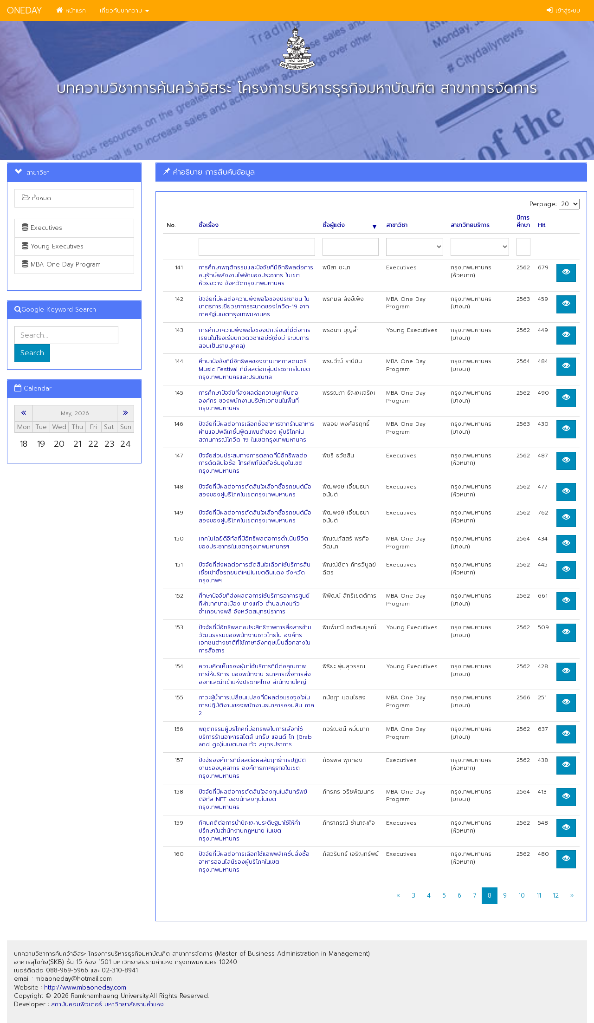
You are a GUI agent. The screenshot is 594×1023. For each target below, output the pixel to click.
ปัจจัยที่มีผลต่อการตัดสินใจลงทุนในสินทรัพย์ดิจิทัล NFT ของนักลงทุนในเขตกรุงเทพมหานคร (253, 800)
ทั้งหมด (36, 198)
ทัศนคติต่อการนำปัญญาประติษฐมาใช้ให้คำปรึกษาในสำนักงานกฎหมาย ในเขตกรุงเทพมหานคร (249, 831)
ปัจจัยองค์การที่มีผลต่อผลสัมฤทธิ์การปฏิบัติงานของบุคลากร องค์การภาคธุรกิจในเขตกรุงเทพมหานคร (252, 768)
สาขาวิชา (396, 225)
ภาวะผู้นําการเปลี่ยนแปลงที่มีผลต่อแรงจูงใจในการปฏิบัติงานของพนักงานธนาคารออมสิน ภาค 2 (256, 705)
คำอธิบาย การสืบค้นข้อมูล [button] (209, 172)
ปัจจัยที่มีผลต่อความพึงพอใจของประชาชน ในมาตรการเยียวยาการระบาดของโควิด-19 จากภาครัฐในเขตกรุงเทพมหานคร (254, 307)
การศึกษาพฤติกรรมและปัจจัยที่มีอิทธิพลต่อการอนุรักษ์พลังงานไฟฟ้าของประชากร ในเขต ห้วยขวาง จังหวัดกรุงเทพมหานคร (256, 275)
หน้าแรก (71, 10)
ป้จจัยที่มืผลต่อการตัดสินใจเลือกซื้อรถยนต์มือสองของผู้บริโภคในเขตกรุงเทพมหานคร (255, 490)
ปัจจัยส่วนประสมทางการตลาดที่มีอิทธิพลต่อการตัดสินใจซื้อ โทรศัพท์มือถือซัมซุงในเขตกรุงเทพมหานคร (253, 463)
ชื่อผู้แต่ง (350, 225)
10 (521, 895)
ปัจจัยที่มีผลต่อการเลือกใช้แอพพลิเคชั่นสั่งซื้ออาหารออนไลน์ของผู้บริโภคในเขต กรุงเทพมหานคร (254, 862)
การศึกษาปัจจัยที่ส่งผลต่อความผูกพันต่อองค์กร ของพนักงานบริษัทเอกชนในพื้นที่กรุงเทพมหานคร (249, 401)
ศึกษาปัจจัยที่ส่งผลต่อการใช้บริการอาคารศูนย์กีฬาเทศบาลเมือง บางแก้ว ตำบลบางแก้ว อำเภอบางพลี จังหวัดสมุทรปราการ (254, 604)
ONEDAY (24, 10)
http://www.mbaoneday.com (85, 987)
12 (556, 895)
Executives (42, 227)
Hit (541, 225)
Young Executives (53, 246)
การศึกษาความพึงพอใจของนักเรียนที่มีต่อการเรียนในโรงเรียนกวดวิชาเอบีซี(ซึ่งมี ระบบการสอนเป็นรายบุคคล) (254, 338)
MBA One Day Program (61, 264)
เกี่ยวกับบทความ (124, 10)
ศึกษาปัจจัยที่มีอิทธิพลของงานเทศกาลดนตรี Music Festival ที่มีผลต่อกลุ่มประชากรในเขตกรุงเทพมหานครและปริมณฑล (254, 369)
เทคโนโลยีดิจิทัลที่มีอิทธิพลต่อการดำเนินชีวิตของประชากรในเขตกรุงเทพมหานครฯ (253, 542)
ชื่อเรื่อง (209, 225)
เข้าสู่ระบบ (563, 10)
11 (538, 895)
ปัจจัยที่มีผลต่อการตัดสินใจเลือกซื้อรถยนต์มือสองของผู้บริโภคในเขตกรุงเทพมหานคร (255, 516)
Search (32, 353)
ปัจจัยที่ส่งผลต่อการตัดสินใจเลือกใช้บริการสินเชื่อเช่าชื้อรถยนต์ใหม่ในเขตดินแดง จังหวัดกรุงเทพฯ (254, 572)
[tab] (371, 172)
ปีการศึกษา (523, 222)
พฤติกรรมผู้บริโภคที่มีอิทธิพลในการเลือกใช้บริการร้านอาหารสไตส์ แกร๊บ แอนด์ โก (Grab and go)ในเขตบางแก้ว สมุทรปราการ (255, 737)
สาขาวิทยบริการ (470, 225)
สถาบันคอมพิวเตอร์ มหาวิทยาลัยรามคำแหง (107, 1004)
